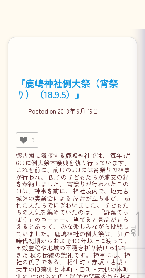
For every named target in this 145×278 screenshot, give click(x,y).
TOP (134, 230)
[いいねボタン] (23, 140)
